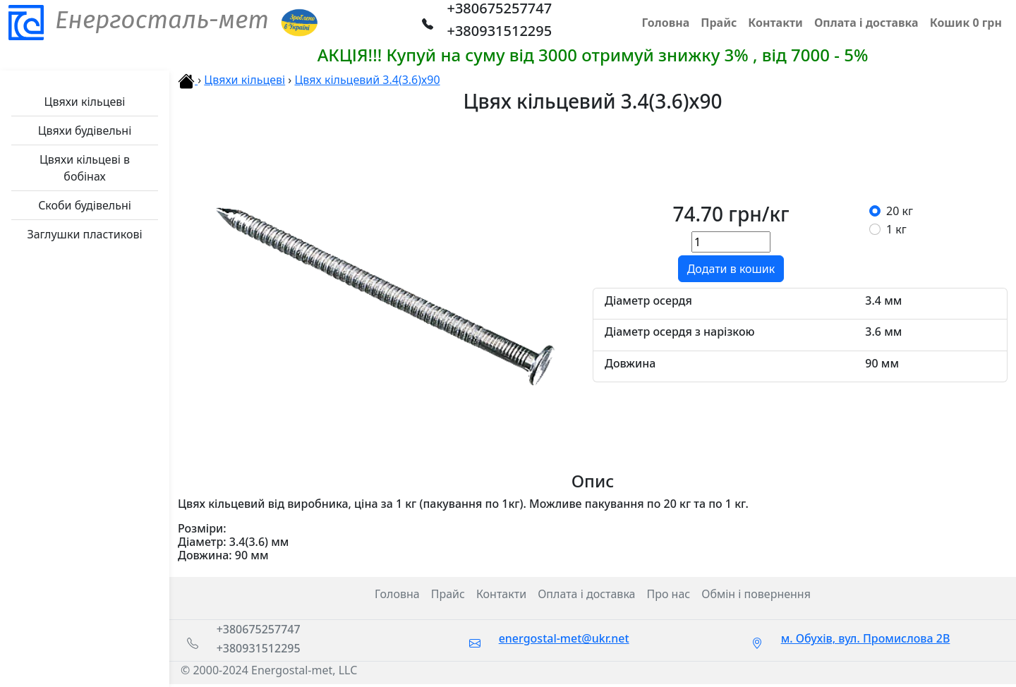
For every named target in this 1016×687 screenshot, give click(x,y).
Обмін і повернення (756, 594)
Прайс (448, 594)
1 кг (896, 229)
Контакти (501, 594)
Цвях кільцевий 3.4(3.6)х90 (367, 79)
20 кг (899, 211)
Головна (397, 594)
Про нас (668, 594)
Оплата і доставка (586, 594)
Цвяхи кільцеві (244, 79)
